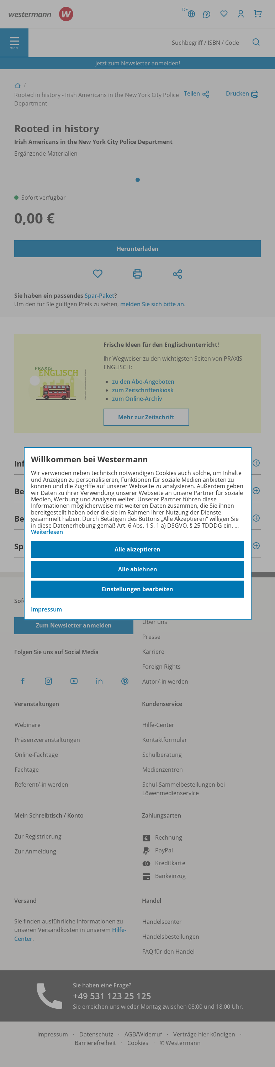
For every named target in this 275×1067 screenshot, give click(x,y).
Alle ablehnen (137, 569)
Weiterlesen (47, 532)
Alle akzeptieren (137, 549)
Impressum (46, 610)
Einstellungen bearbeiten (137, 589)
